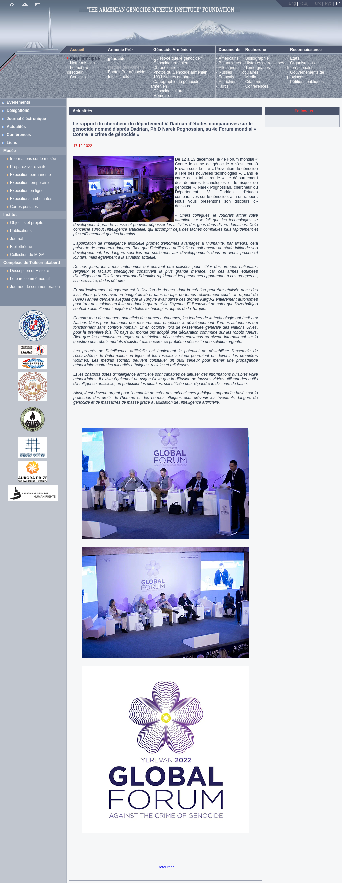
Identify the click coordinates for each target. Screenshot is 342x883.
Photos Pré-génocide (126, 72)
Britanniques (230, 63)
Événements (18, 102)
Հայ (304, 3)
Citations (253, 81)
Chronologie (164, 67)
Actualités (16, 126)
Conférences (256, 86)
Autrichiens (228, 81)
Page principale (85, 58)
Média (250, 77)
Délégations (18, 110)
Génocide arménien (170, 63)
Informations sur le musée (33, 158)
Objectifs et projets (26, 222)
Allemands (228, 67)
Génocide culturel (168, 91)
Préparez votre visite (28, 166)
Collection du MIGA (27, 254)
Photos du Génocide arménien (180, 72)
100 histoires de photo (173, 77)
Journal (17, 238)
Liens (12, 142)
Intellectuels (118, 76)
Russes (225, 72)
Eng (292, 3)
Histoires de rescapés (264, 63)
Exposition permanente (30, 174)
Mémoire (161, 95)
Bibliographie (257, 58)
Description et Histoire (29, 270)
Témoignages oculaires (256, 70)
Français (226, 77)
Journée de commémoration (35, 286)
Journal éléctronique (26, 118)
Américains (228, 58)
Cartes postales (25, 206)
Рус (328, 3)
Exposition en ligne (28, 190)
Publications (21, 230)
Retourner (166, 867)
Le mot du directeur (77, 70)
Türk (317, 3)
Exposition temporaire (29, 182)
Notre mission (82, 63)
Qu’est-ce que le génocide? (177, 58)
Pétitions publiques (307, 81)
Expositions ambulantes (32, 198)
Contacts (78, 77)
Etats (294, 58)
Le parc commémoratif (30, 278)
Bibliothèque (21, 246)
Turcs (224, 86)
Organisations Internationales (301, 65)
